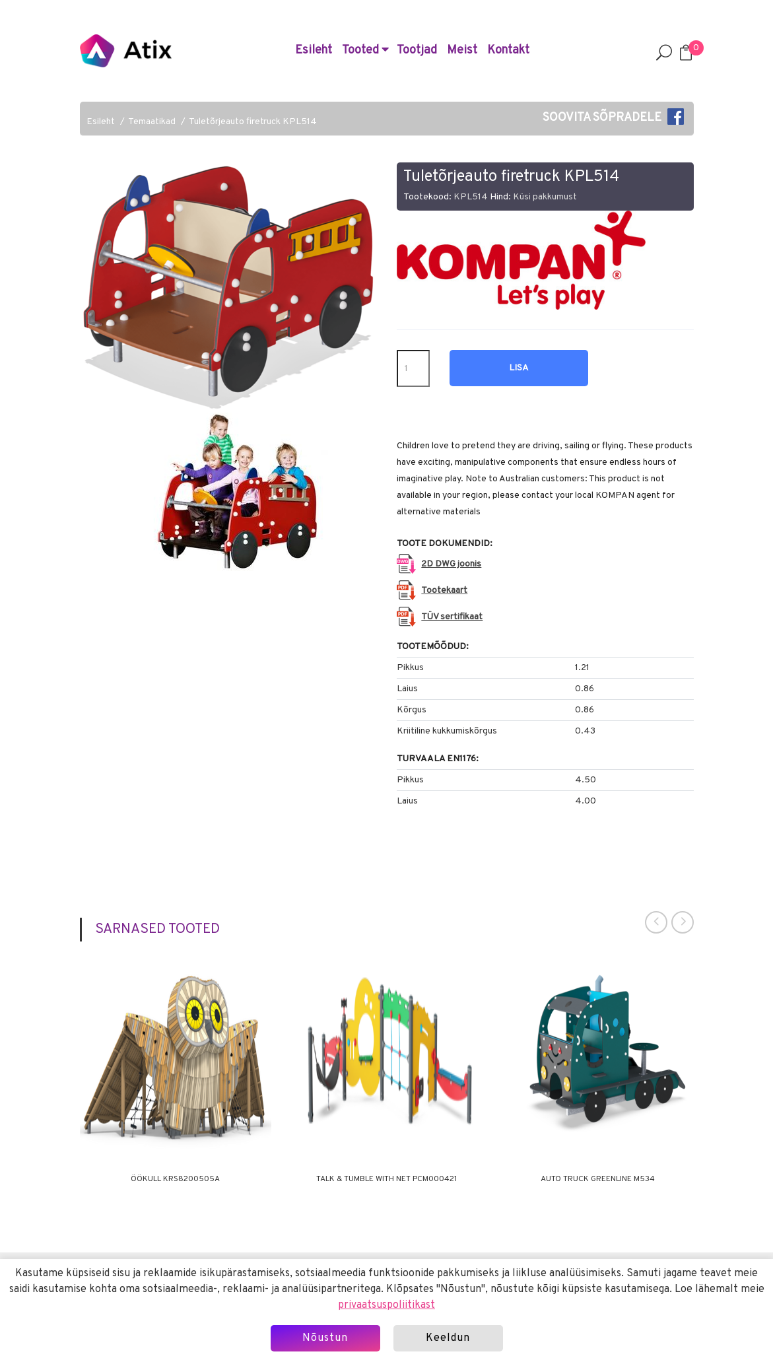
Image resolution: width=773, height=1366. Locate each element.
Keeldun (448, 1338)
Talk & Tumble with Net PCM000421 (386, 1179)
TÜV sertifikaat (452, 617)
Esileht (313, 50)
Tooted (365, 50)
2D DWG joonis (451, 564)
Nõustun (325, 1338)
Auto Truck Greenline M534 (598, 1179)
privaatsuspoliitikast (386, 1305)
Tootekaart (444, 590)
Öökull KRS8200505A (175, 1179)
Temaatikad (152, 121)
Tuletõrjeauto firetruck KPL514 (253, 121)
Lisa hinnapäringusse (519, 374)
